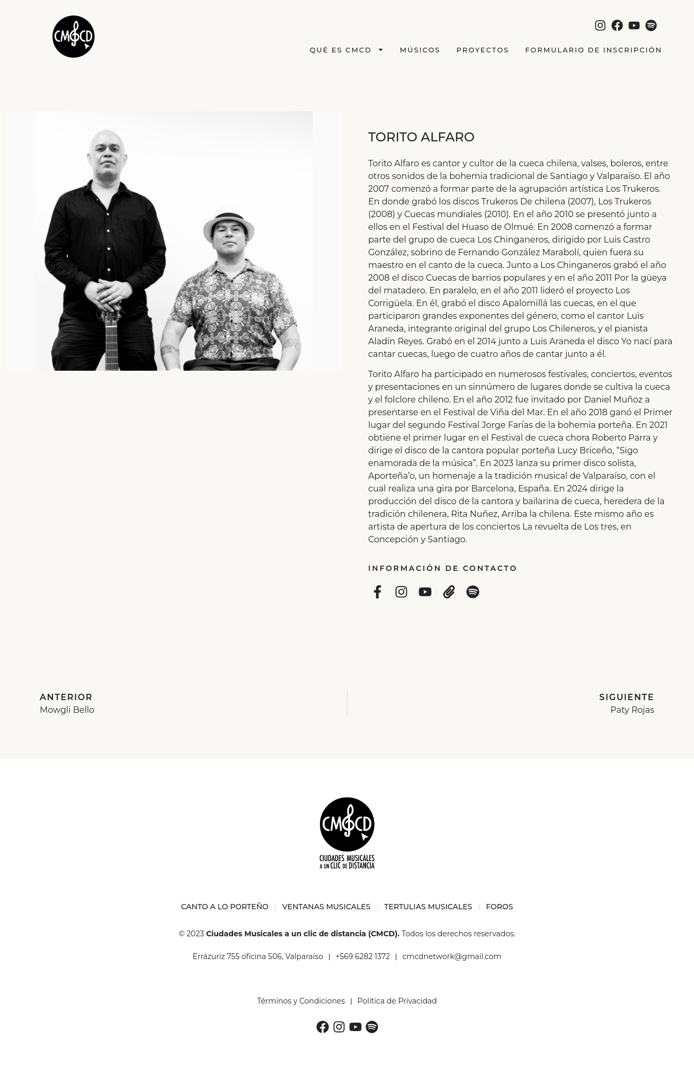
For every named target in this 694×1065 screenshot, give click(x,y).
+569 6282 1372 (362, 956)
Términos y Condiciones (301, 1001)
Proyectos (482, 50)
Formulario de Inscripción (593, 50)
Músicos (420, 50)
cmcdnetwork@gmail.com (451, 956)
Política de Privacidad (397, 1001)
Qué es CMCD (346, 49)
